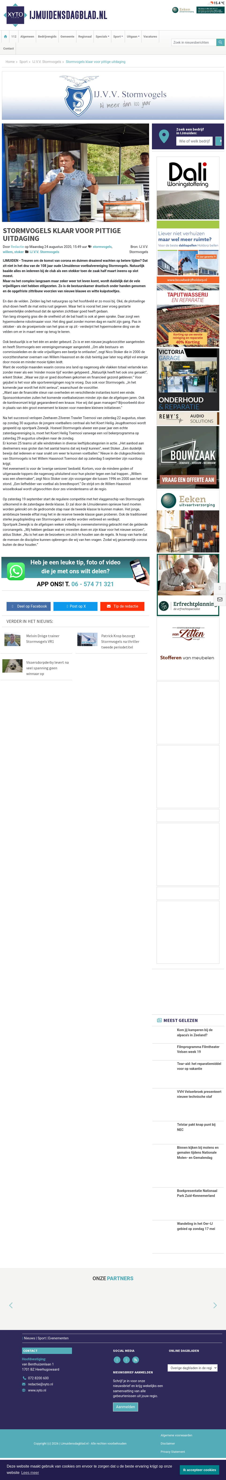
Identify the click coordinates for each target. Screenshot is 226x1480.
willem (8, 252)
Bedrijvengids (47, 36)
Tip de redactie (122, 606)
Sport (23, 62)
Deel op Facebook (28, 606)
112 (13, 36)
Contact (8, 48)
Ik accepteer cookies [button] (199, 1470)
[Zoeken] (220, 42)
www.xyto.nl (37, 1412)
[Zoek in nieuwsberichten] (194, 42)
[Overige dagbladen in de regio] (193, 1390)
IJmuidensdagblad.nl (68, 15)
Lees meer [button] (30, 1473)
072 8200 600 (38, 1401)
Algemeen (27, 36)
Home (10, 62)
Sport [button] (117, 36)
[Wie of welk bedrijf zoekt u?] (194, 141)
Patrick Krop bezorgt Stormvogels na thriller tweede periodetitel (120, 641)
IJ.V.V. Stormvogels (46, 62)
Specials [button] (101, 36)
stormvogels (102, 247)
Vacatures (150, 36)
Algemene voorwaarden (176, 1457)
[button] (5, 1328)
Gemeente (67, 36)
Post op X (75, 606)
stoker (19, 252)
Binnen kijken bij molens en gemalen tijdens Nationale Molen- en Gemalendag (197, 1175)
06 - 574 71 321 (92, 584)
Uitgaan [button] (132, 36)
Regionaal (85, 36)
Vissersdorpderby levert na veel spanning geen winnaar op (47, 668)
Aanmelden (125, 1429)
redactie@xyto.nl (40, 1406)
